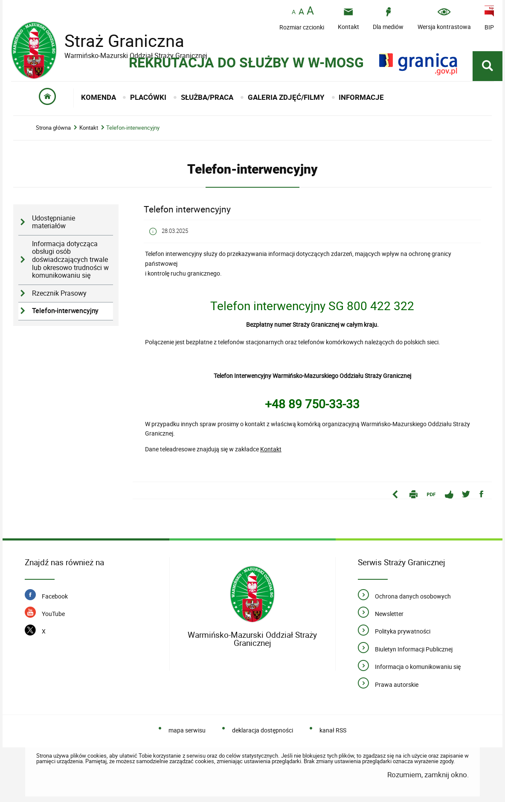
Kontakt (88, 128)
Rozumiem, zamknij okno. (428, 774)
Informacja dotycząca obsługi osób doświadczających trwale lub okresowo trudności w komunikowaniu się (70, 259)
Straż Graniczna (117, 40)
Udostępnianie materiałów (53, 222)
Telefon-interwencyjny (133, 128)
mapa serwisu (187, 730)
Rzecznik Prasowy (59, 293)
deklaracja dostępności (262, 730)
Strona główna (53, 128)
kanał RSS (332, 730)
